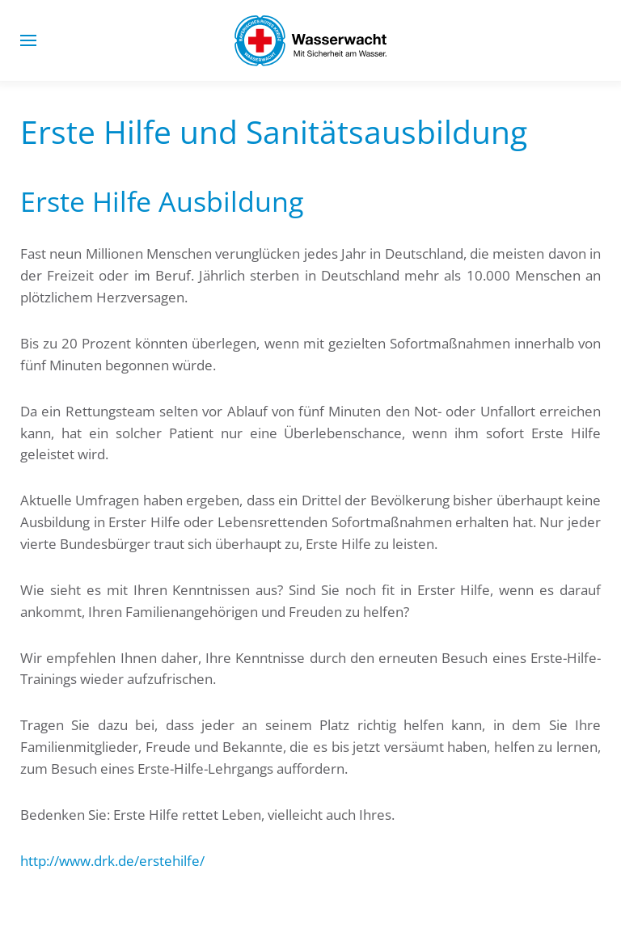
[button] (28, 40)
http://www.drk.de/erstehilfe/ (112, 860)
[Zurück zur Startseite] (310, 40)
